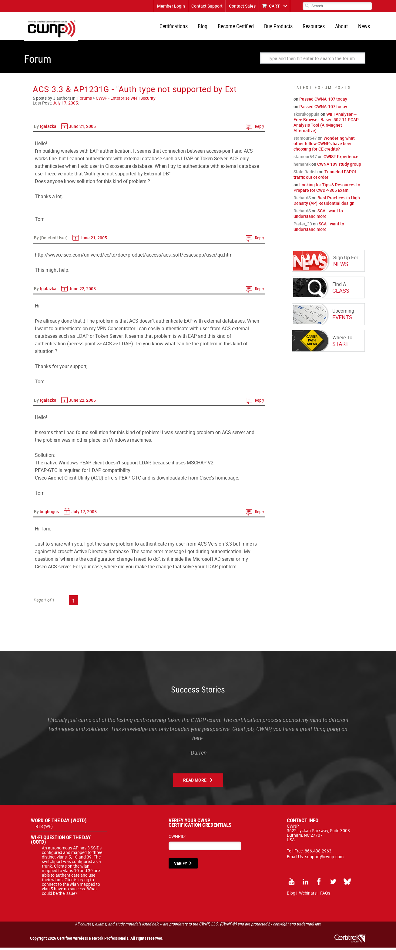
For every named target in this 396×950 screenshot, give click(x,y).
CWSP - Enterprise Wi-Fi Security (126, 100)
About (342, 27)
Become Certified (239, 27)
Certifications (179, 27)
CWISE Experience (341, 159)
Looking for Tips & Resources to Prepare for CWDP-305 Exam (327, 189)
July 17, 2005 (65, 105)
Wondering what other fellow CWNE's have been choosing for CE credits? (324, 146)
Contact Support (207, 6)
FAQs (325, 895)
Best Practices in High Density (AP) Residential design (327, 202)
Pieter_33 (303, 226)
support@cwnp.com (324, 859)
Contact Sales (242, 6)
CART (274, 6)
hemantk (302, 166)
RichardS (302, 200)
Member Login (171, 6)
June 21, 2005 (82, 128)
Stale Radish (306, 174)
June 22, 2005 (82, 291)
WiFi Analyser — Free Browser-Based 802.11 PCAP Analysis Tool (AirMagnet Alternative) (326, 125)
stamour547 (305, 140)
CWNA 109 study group (339, 166)
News (364, 27)
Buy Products (281, 27)
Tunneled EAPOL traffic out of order (325, 176)
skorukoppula (307, 116)
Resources (316, 27)
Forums (84, 100)
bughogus (49, 514)
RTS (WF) (44, 829)
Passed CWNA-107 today (323, 101)
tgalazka (48, 128)
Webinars (308, 895)
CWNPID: (177, 839)
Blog (207, 27)
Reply (259, 128)
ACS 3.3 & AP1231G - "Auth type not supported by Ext (135, 91)
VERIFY (180, 866)
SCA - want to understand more (318, 215)
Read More (194, 782)
